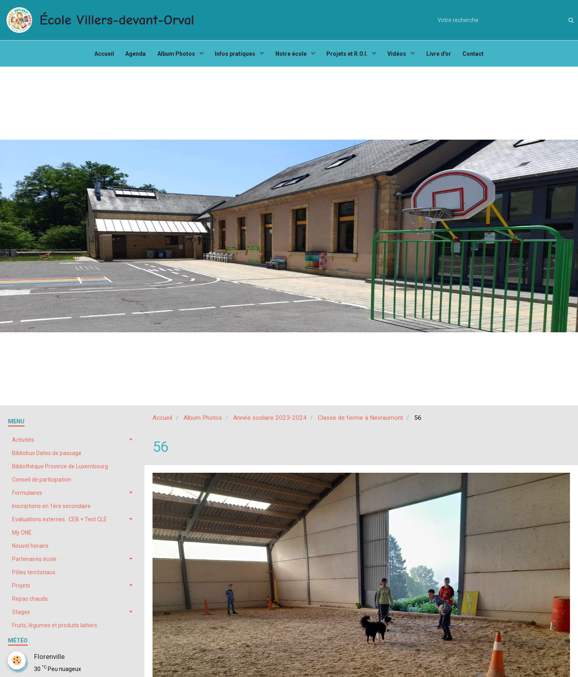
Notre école (291, 54)
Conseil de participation (41, 481)
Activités (23, 442)
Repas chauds (30, 601)
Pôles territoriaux (33, 574)
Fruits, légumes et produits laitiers (54, 627)
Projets (21, 587)
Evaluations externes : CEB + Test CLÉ (59, 521)
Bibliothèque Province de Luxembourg (60, 468)
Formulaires (27, 495)
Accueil (102, 54)
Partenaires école (34, 561)
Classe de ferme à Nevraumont (360, 419)
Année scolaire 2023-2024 (270, 419)
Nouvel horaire (30, 548)
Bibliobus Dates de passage (46, 455)
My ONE (22, 534)
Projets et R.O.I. (348, 54)
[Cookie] (17, 660)
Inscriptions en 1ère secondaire (51, 508)
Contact (475, 54)
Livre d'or (440, 54)
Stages (21, 614)
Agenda (134, 54)
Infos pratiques (235, 54)
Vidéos (399, 54)
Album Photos (175, 54)
